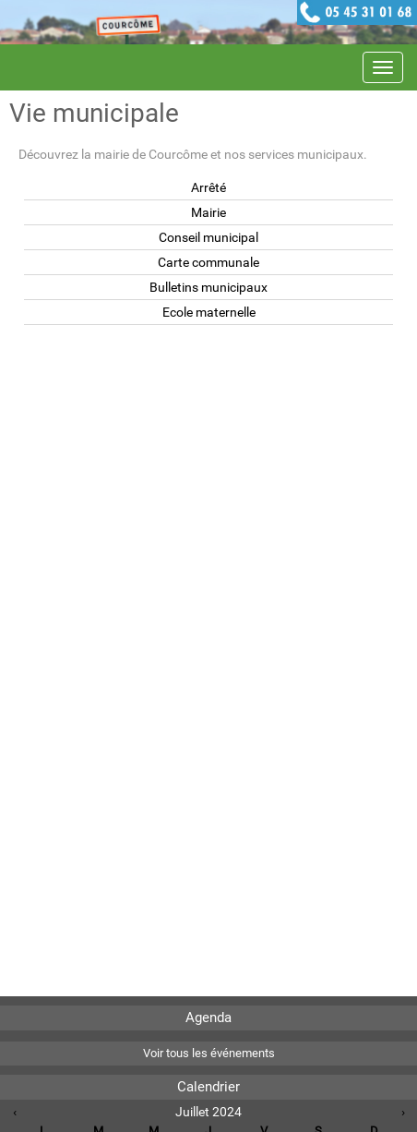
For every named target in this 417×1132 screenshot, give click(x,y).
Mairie (208, 212)
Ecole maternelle (209, 312)
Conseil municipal (208, 237)
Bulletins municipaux (208, 287)
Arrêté (208, 187)
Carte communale (208, 262)
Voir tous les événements (209, 1053)
